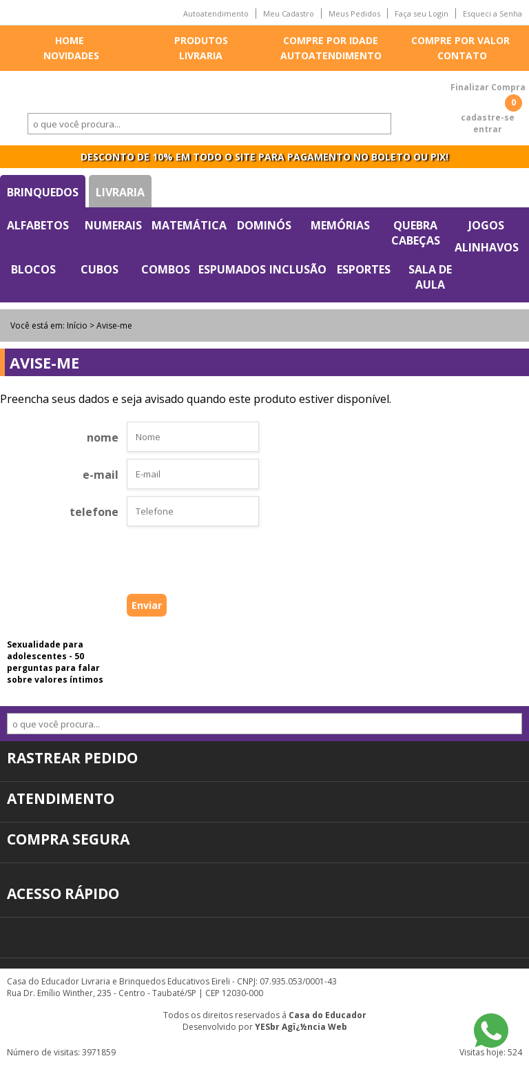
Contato (462, 55)
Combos (165, 269)
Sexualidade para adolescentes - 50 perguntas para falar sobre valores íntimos (55, 662)
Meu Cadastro (288, 13)
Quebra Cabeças (415, 233)
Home (69, 40)
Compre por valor (460, 40)
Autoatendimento (216, 13)
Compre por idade (330, 40)
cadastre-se (488, 117)
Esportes (364, 269)
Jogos (486, 225)
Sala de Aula (430, 277)
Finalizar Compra (488, 87)
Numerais (113, 225)
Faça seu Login (421, 13)
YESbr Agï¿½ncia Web (301, 1027)
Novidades (71, 55)
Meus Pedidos (354, 13)
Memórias (340, 225)
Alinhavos (487, 247)
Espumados (232, 269)
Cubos (99, 269)
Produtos (201, 40)
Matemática (189, 225)
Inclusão (297, 269)
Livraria (200, 55)
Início (77, 325)
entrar (487, 129)
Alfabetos (38, 225)
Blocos (33, 269)
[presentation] (171, 563)
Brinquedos (43, 192)
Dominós (264, 225)
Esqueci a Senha (492, 13)
